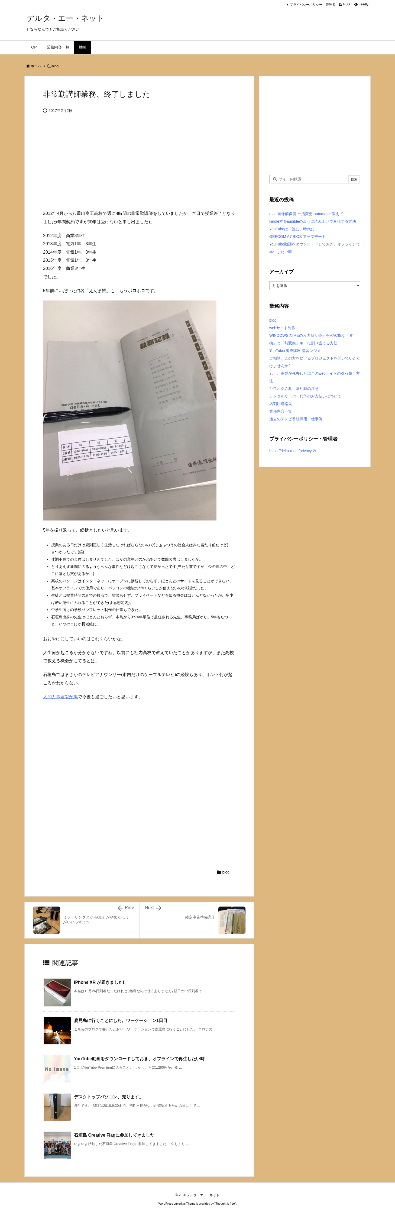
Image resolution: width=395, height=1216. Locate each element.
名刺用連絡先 (280, 404)
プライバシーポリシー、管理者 (312, 5)
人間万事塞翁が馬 (60, 696)
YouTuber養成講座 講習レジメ (295, 350)
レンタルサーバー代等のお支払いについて (305, 396)
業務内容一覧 (280, 411)
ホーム (36, 66)
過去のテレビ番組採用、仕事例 (295, 419)
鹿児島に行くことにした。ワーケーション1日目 (120, 1020)
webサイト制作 (282, 328)
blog (55, 66)
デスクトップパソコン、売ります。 (108, 1097)
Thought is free (225, 1203)
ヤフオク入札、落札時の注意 (294, 388)
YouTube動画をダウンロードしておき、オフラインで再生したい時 (139, 1058)
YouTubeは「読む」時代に (292, 229)
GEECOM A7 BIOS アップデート (297, 236)
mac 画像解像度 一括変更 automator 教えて (306, 214)
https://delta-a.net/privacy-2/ (292, 451)
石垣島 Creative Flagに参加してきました (114, 1135)
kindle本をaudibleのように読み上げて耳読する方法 (312, 221)
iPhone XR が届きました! (99, 982)
